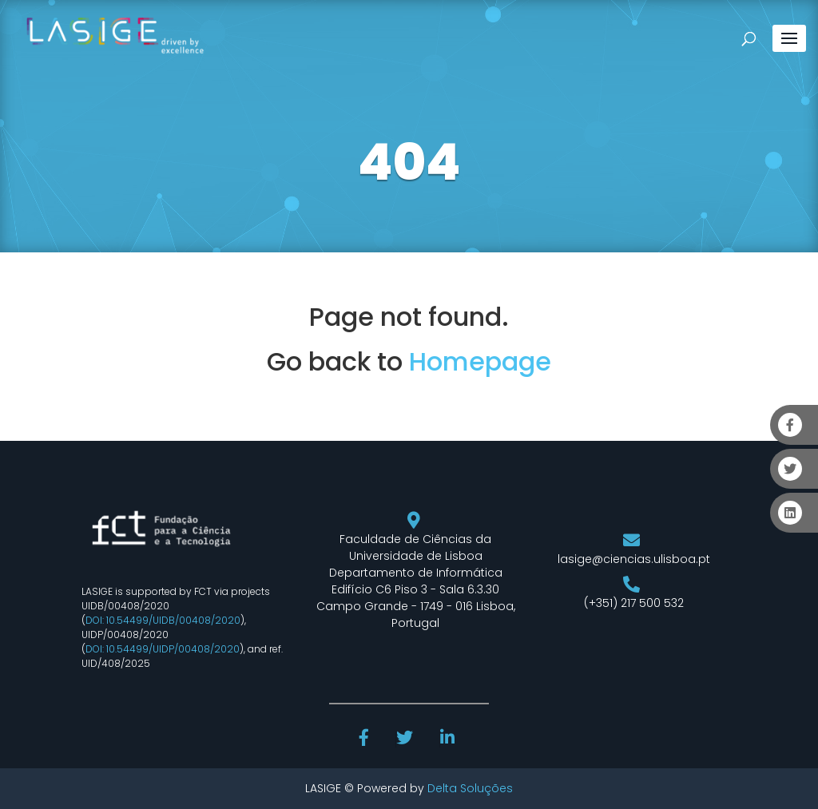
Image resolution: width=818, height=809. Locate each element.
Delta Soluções (470, 788)
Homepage (480, 361)
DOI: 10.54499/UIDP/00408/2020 (162, 649)
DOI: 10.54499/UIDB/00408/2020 (162, 620)
